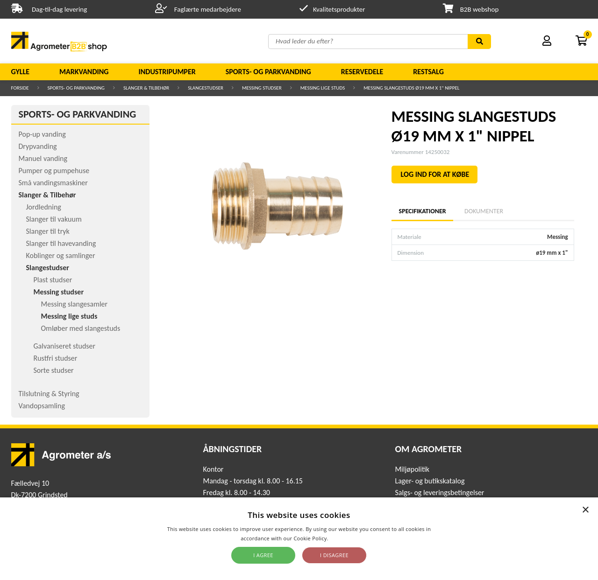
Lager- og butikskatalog (429, 480)
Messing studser (262, 88)
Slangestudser (205, 88)
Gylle (20, 71)
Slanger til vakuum (54, 219)
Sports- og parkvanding (268, 71)
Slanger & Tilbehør (146, 88)
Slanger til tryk (48, 231)
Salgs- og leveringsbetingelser (439, 492)
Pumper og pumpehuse (54, 170)
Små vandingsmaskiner (53, 182)
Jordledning (43, 207)
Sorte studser (54, 370)
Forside (20, 88)
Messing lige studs (322, 88)
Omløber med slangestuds (81, 328)
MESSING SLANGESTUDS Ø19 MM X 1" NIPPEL (411, 88)
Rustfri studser (56, 358)
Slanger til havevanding (61, 243)
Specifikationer (422, 211)
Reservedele (362, 71)
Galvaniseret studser (65, 346)
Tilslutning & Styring (49, 393)
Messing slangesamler (74, 304)
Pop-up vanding (42, 134)
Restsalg (428, 71)
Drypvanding (38, 146)
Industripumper (166, 71)
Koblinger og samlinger (60, 255)
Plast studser (53, 279)
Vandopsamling (42, 405)
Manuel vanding (43, 158)
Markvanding (83, 71)
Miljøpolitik (412, 469)
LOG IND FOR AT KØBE (435, 174)
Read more (343, 538)
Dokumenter (483, 211)
